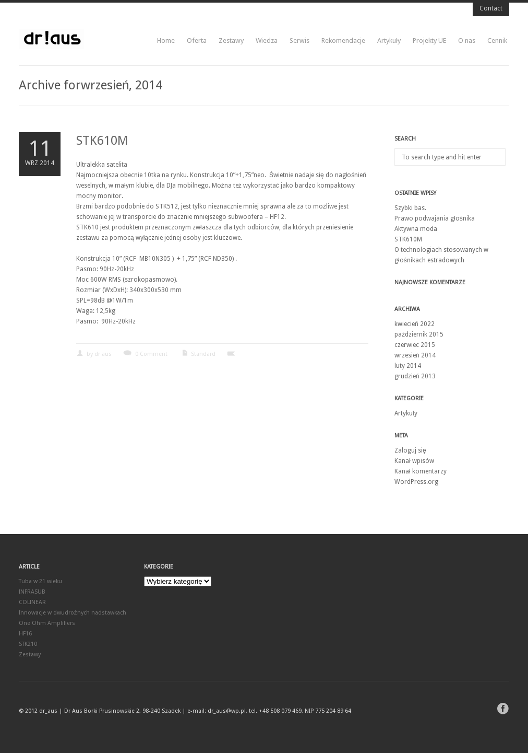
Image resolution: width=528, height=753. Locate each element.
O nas (466, 40)
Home (166, 40)
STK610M (102, 140)
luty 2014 (407, 365)
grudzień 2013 (415, 376)
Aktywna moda (415, 229)
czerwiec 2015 (414, 345)
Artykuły (389, 40)
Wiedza (267, 40)
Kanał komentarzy (420, 471)
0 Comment (151, 354)
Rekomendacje (343, 40)
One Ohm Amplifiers (47, 623)
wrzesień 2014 (415, 355)
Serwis (299, 40)
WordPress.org (416, 481)
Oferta (197, 40)
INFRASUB (32, 591)
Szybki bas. (410, 208)
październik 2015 (418, 334)
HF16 (25, 633)
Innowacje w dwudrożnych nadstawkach (72, 612)
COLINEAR (32, 602)
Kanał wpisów (414, 461)
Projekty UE (429, 40)
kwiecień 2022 (414, 324)
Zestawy (231, 40)
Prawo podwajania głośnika (434, 218)
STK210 (28, 644)
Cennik (497, 40)
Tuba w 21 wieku (40, 581)
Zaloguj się (410, 450)
